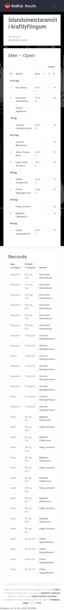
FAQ (39, 603)
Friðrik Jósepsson (22, 181)
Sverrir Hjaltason (21, 109)
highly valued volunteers (44, 596)
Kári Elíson (21, 87)
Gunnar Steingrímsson (24, 126)
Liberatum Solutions (50, 593)
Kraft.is (57, 589)
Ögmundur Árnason (22, 164)
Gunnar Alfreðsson (21, 143)
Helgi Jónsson (23, 206)
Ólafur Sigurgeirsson (23, 191)
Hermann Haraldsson (22, 99)
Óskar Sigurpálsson (23, 232)
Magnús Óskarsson (21, 215)
